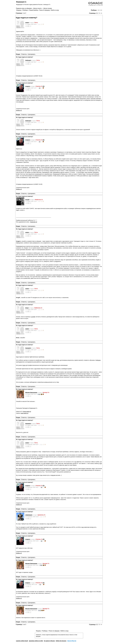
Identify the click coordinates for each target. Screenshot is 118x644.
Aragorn (27, 86)
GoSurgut (28, 60)
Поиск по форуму (44, 10)
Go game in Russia (49, 640)
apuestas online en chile (36, 640)
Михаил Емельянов (31, 392)
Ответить (24, 54)
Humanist (28, 348)
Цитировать (31, 54)
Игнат (27, 307)
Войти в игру (55, 10)
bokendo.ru (34, 222)
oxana (27, 22)
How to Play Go (71, 640)
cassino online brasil (22, 640)
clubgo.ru (18, 110)
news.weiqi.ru (27, 411)
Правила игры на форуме (24, 8)
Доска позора (48, 8)
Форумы (18, 10)
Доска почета (37, 8)
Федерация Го (21, 2)
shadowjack (28, 515)
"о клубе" (32, 316)
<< (98, 10)
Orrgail (27, 199)
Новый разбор (33, 10)
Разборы (25, 10)
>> (101, 10)
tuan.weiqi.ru (24, 413)
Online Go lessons (61, 640)
